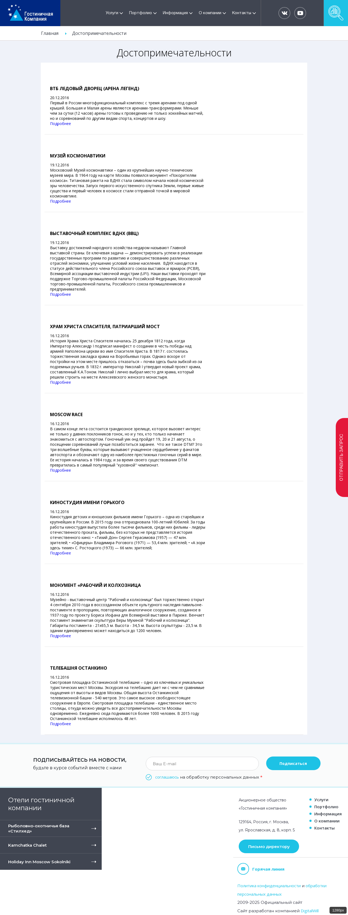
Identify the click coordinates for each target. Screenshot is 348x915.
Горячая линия (260, 869)
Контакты (241, 13)
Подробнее (60, 123)
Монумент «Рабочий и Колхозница (95, 585)
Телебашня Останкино (78, 668)
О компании (210, 13)
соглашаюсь (167, 777)
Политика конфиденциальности (269, 885)
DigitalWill (310, 910)
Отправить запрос (342, 457)
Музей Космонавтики (77, 156)
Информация (175, 13)
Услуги (112, 13)
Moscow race (66, 414)
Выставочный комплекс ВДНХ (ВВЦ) (94, 233)
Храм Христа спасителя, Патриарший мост (105, 327)
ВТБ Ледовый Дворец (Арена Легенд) (94, 88)
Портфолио (140, 13)
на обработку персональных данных (208, 777)
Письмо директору (269, 846)
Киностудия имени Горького (87, 502)
